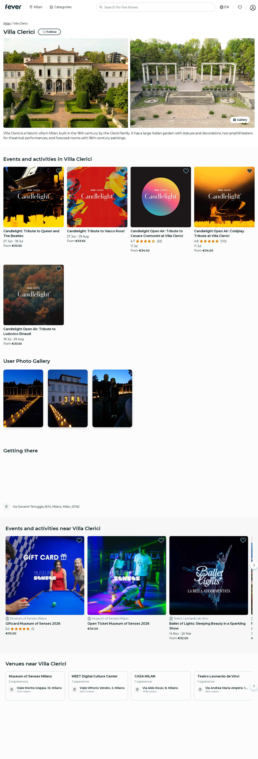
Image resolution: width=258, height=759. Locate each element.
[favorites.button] (58, 171)
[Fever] (14, 7)
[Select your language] (222, 7)
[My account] (250, 7)
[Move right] (254, 565)
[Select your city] (36, 7)
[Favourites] (237, 7)
